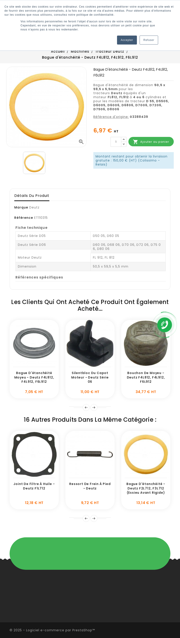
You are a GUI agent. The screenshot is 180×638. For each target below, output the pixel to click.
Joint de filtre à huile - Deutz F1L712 (34, 486)
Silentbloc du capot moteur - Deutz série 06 (90, 377)
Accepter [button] (127, 40)
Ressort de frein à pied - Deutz (90, 486)
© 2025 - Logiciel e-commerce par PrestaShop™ (52, 630)
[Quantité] (116, 142)
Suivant (93, 407)
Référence (23, 218)
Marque (21, 207)
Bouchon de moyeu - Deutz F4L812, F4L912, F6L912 (146, 377)
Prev (86, 407)
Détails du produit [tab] (31, 195)
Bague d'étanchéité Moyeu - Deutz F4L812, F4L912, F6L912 (34, 377)
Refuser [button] (148, 40)
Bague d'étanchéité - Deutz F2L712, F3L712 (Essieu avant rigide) (145, 488)
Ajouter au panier (151, 142)
